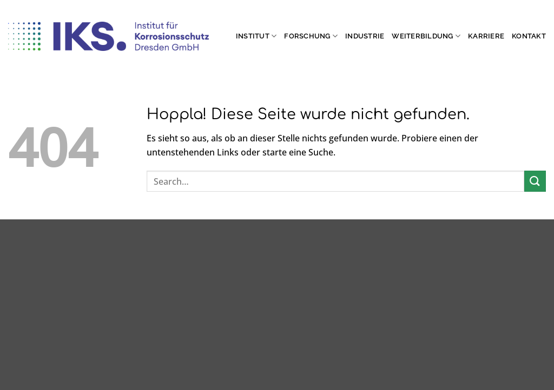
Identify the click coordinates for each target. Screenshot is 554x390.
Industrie (364, 36)
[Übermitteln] (535, 181)
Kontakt (529, 36)
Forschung (311, 36)
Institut (256, 36)
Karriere (486, 36)
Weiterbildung (426, 36)
